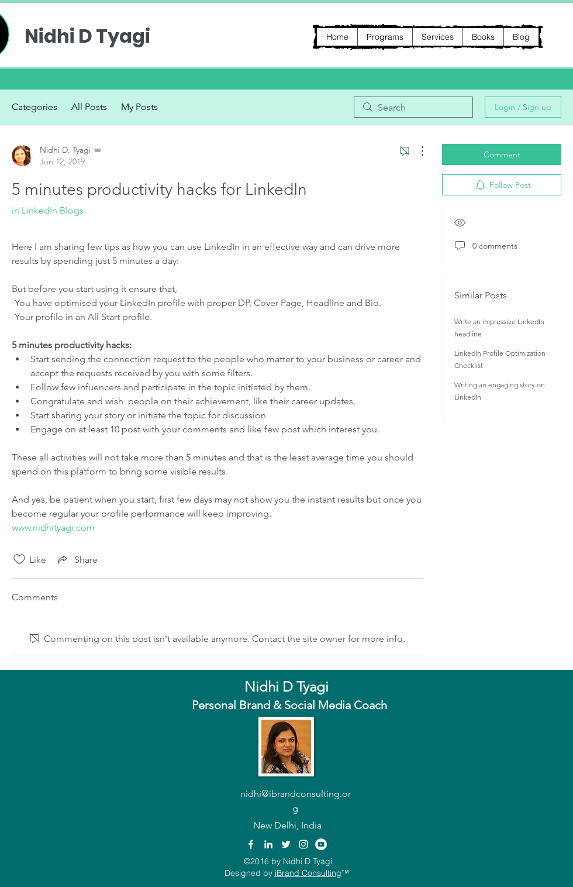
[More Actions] (416, 151)
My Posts (139, 106)
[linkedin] (268, 844)
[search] (413, 107)
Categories (34, 106)
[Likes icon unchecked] (19, 559)
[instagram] (303, 844)
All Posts (89, 106)
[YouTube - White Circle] (321, 844)
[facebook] (251, 844)
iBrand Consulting (308, 873)
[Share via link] (77, 559)
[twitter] (286, 844)
